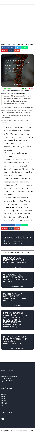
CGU (32, 430)
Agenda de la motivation (9, 376)
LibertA (3, 401)
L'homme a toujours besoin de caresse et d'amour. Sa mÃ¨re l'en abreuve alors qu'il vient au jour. (17, 201)
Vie (2, 405)
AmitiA (3, 394)
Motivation (4, 403)
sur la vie (10, 93)
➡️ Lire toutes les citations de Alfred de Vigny (16, 241)
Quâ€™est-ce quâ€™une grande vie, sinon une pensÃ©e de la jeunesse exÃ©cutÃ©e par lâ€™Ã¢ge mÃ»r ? (18, 130)
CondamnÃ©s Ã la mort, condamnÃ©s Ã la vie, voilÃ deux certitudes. (17, 146)
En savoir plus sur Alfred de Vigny (13, 243)
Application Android (7, 381)
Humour (3, 398)
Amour (3, 396)
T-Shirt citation (6, 379)
